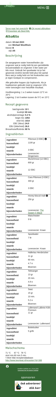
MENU (43, 7)
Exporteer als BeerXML (18, 31)
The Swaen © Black (36, 211)
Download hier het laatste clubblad (28, 370)
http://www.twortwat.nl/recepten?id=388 (24, 360)
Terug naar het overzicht (17, 28)
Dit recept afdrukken (39, 28)
